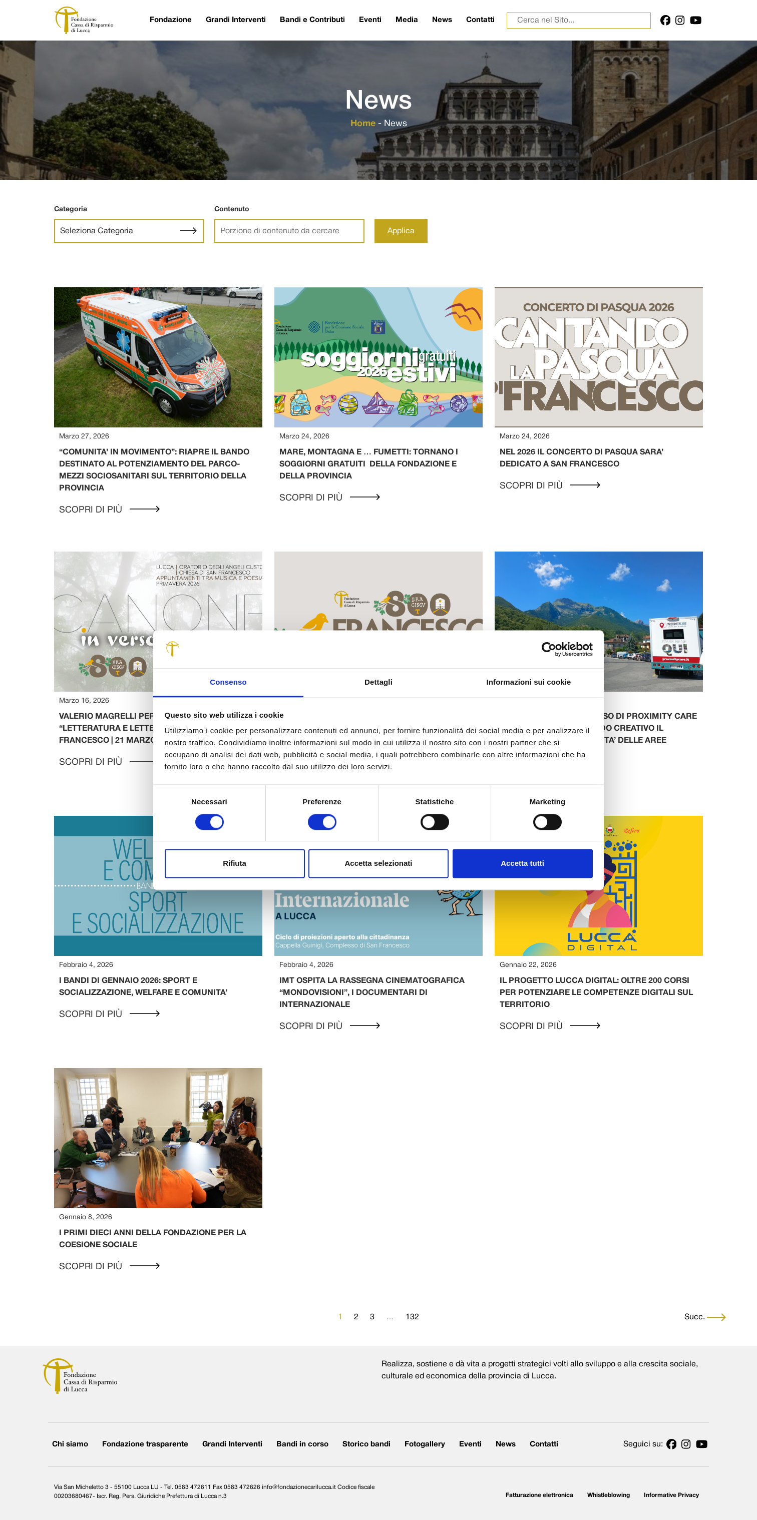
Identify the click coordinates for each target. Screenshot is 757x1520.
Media (407, 20)
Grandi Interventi (236, 20)
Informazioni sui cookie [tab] (529, 682)
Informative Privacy (671, 1495)
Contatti (480, 20)
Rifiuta (234, 863)
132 (412, 1317)
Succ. (705, 1317)
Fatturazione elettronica (539, 1495)
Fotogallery (425, 1444)
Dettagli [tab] (378, 682)
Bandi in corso (302, 1444)
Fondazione (171, 20)
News (442, 20)
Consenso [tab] (228, 682)
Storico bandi (366, 1444)
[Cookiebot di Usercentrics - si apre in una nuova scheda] (549, 649)
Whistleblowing (608, 1495)
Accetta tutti (522, 863)
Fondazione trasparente (145, 1444)
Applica (401, 231)
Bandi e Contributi (312, 20)
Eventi (370, 20)
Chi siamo (70, 1444)
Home (362, 124)
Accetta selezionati (378, 863)
